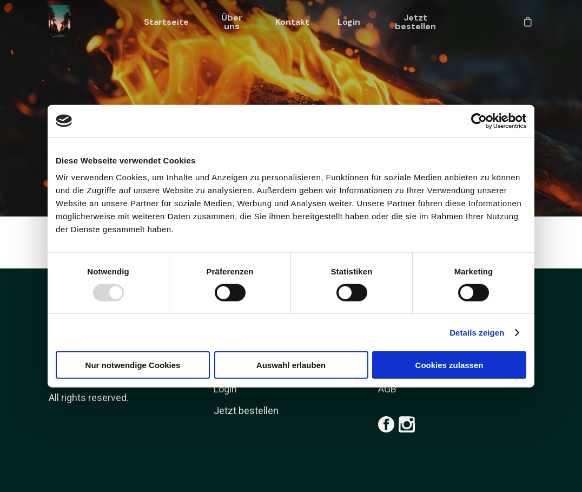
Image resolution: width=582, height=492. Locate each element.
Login (349, 22)
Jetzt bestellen (415, 22)
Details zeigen (476, 332)
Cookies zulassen (449, 365)
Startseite (166, 22)
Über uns (231, 22)
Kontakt (292, 22)
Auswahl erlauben (291, 365)
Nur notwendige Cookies (133, 365)
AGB (387, 389)
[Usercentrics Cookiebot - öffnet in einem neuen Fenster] (479, 121)
